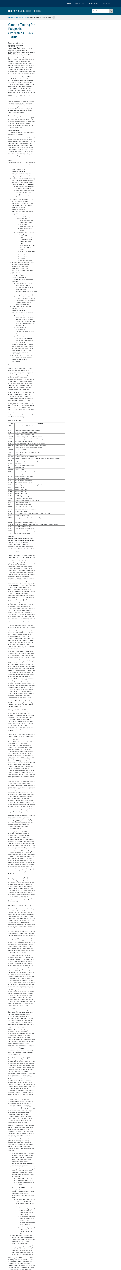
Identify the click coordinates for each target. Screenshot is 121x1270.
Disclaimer (106, 4)
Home (69, 4)
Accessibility (93, 4)
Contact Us (79, 4)
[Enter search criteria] (100, 11)
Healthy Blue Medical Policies (19, 17)
